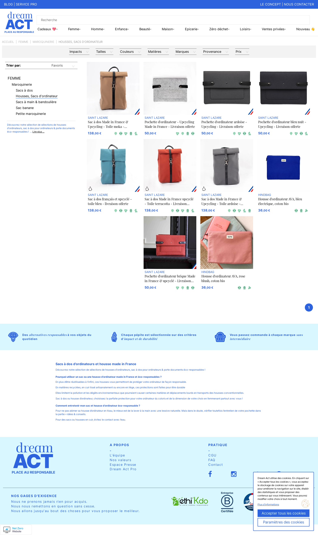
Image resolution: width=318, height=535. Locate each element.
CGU (212, 455)
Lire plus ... (38, 131)
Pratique (218, 445)
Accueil (8, 41)
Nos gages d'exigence (34, 496)
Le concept (270, 4)
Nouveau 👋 (305, 29)
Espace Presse (123, 465)
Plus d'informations (268, 504)
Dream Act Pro (123, 469)
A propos (119, 445)
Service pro (26, 4)
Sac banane (25, 108)
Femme (23, 41)
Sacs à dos (24, 90)
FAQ (211, 460)
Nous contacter (299, 4)
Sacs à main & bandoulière (36, 102)
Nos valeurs (120, 460)
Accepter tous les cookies (284, 513)
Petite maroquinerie (31, 114)
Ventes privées (273, 29)
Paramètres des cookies (283, 522)
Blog (8, 4)
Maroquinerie (43, 41)
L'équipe (117, 455)
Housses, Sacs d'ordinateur (37, 96)
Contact (215, 465)
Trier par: (13, 65)
